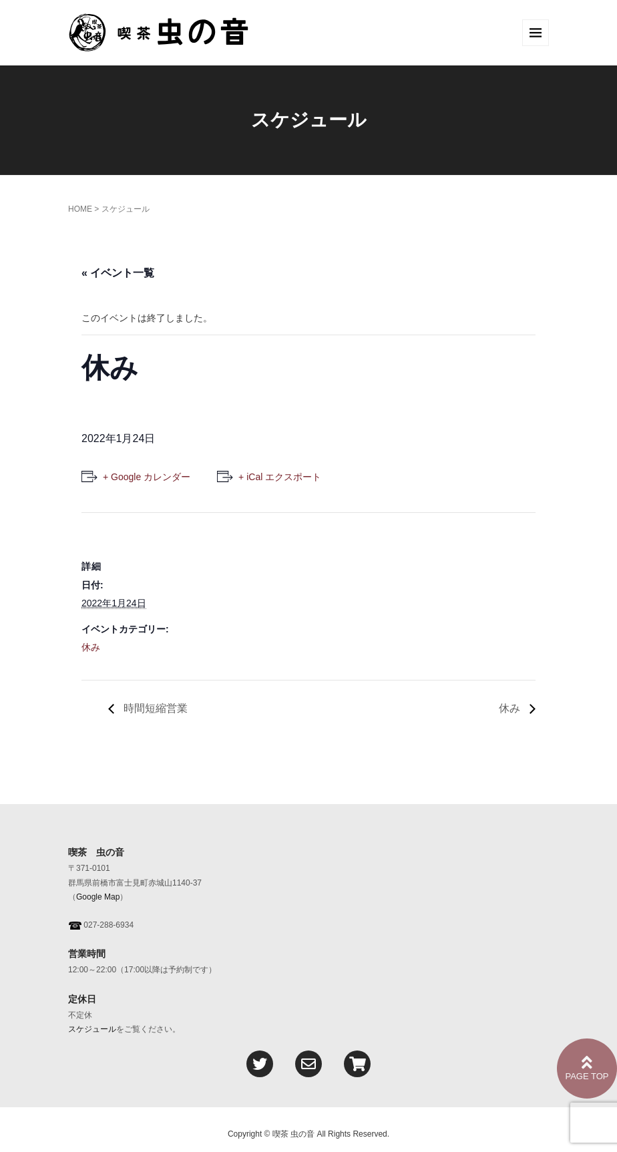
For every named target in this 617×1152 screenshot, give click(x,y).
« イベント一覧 (117, 272)
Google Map (98, 897)
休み (90, 647)
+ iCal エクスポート (279, 476)
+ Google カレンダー (146, 476)
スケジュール (92, 1029)
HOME (80, 209)
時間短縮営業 (154, 708)
